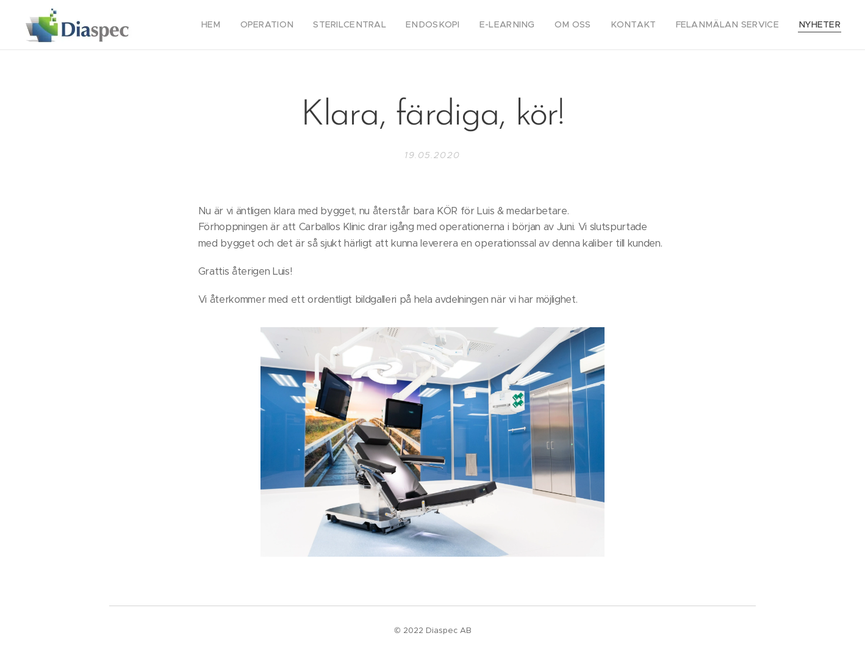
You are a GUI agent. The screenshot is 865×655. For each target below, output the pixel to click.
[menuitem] (258, 25)
